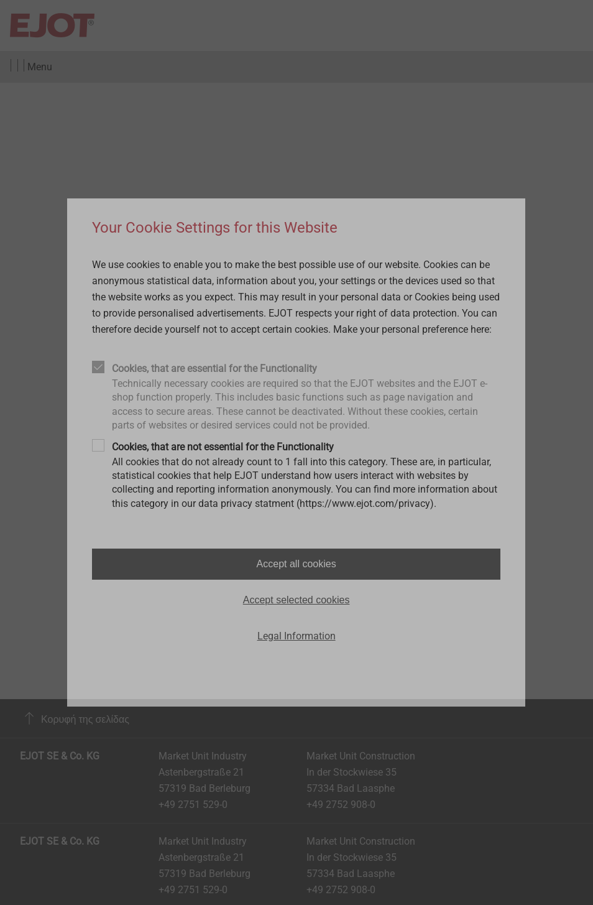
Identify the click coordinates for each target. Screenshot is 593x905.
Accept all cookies (296, 564)
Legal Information (296, 636)
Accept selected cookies (296, 600)
